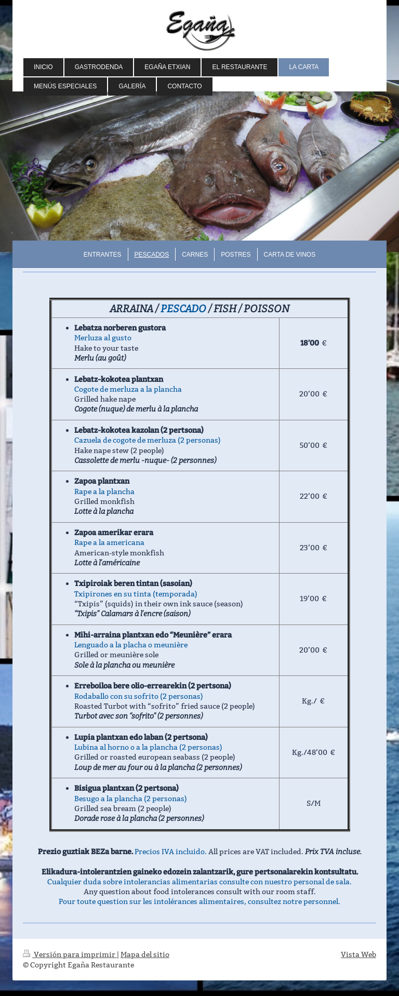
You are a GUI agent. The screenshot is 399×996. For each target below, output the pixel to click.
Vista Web (358, 954)
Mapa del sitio (145, 954)
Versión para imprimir (70, 954)
